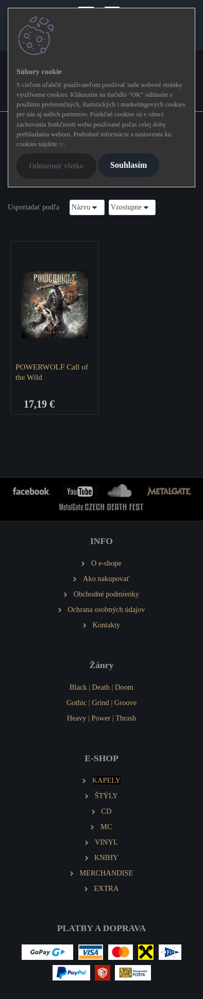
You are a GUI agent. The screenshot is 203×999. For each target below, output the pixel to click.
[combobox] (87, 207)
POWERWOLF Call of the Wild (51, 371)
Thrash (125, 718)
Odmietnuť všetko (56, 166)
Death (101, 687)
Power (100, 718)
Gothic (76, 702)
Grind (100, 702)
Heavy (77, 718)
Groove (125, 702)
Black (78, 687)
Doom (124, 687)
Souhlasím (128, 165)
